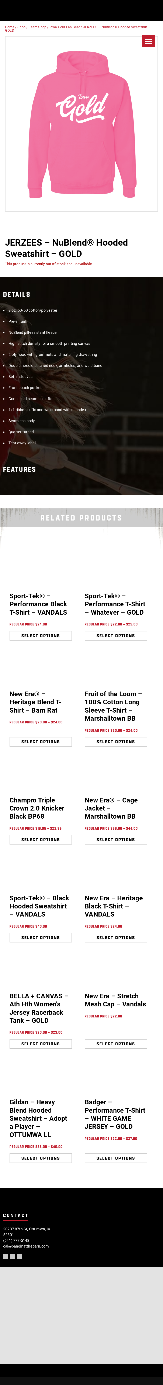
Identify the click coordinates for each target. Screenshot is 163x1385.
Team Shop (37, 27)
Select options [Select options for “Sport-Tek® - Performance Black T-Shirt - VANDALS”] (40, 635)
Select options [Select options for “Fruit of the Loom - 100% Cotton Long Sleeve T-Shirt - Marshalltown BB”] (116, 741)
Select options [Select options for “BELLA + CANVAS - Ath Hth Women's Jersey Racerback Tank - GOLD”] (40, 1044)
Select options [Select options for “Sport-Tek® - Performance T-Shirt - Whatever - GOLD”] (116, 635)
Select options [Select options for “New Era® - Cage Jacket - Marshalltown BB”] (116, 839)
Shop (21, 27)
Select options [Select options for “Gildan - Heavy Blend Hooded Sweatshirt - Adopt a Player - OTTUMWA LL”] (40, 1158)
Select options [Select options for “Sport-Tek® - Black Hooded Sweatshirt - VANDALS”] (40, 937)
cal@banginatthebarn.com (26, 1246)
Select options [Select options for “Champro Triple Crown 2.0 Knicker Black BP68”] (40, 839)
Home (9, 27)
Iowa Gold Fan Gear (65, 27)
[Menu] (148, 41)
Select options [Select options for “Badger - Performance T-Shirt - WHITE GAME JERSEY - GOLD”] (116, 1158)
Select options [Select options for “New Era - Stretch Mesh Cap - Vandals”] (116, 1044)
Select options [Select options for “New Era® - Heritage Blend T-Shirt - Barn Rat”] (40, 741)
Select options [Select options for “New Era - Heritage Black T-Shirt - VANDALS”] (116, 937)
